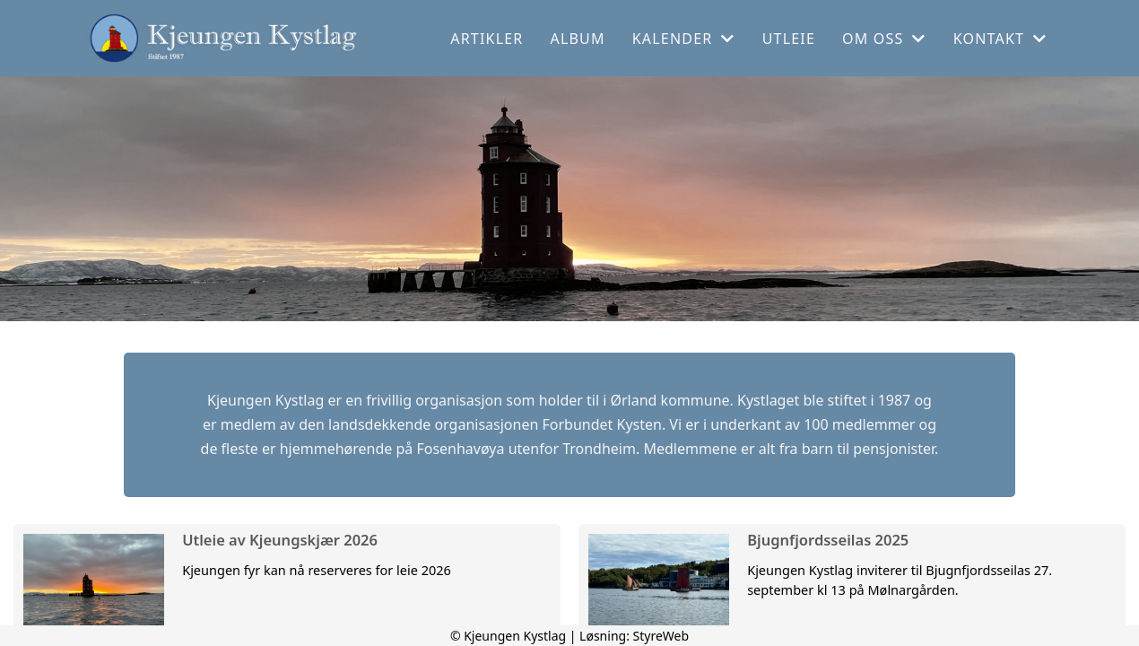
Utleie (788, 38)
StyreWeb (661, 635)
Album (578, 38)
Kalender (683, 38)
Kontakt (1000, 38)
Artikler (486, 38)
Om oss (884, 38)
